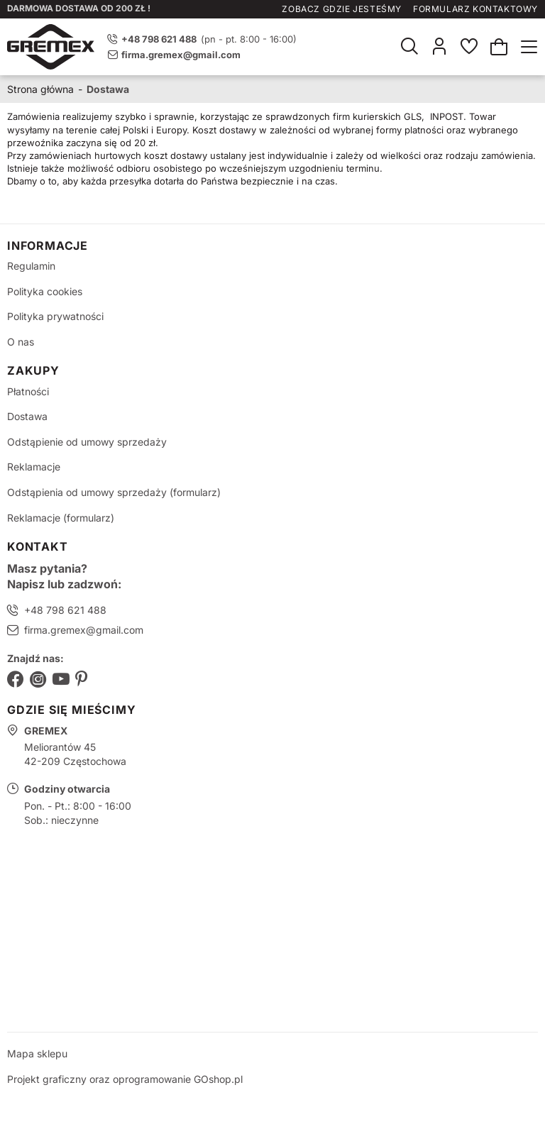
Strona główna (40, 89)
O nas (20, 342)
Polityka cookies (44, 291)
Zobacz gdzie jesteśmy (342, 9)
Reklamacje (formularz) (60, 518)
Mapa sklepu (37, 1053)
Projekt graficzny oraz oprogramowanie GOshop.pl (125, 1079)
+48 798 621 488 (65, 610)
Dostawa (27, 416)
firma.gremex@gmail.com (181, 54)
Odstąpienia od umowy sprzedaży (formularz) (114, 492)
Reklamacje (33, 467)
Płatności (28, 391)
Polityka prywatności (55, 316)
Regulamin (31, 266)
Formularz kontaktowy (475, 9)
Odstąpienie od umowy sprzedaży (87, 442)
